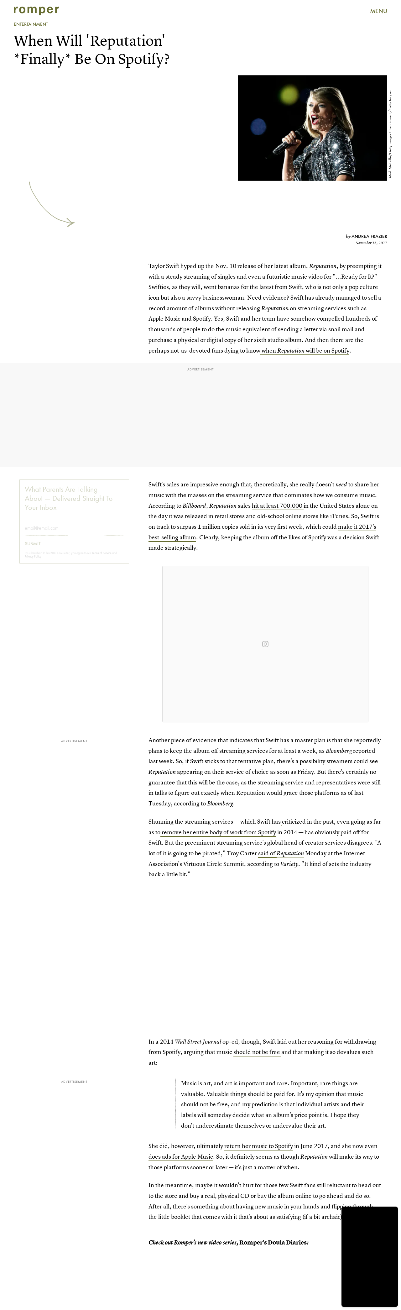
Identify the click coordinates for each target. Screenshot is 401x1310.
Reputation (290, 853)
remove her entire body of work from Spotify (219, 832)
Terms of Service (102, 558)
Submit (33, 548)
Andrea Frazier (369, 236)
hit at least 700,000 (278, 506)
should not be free (257, 1052)
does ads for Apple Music (180, 1157)
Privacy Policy (33, 561)
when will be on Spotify (304, 350)
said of (267, 853)
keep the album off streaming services (219, 751)
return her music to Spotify (258, 1146)
